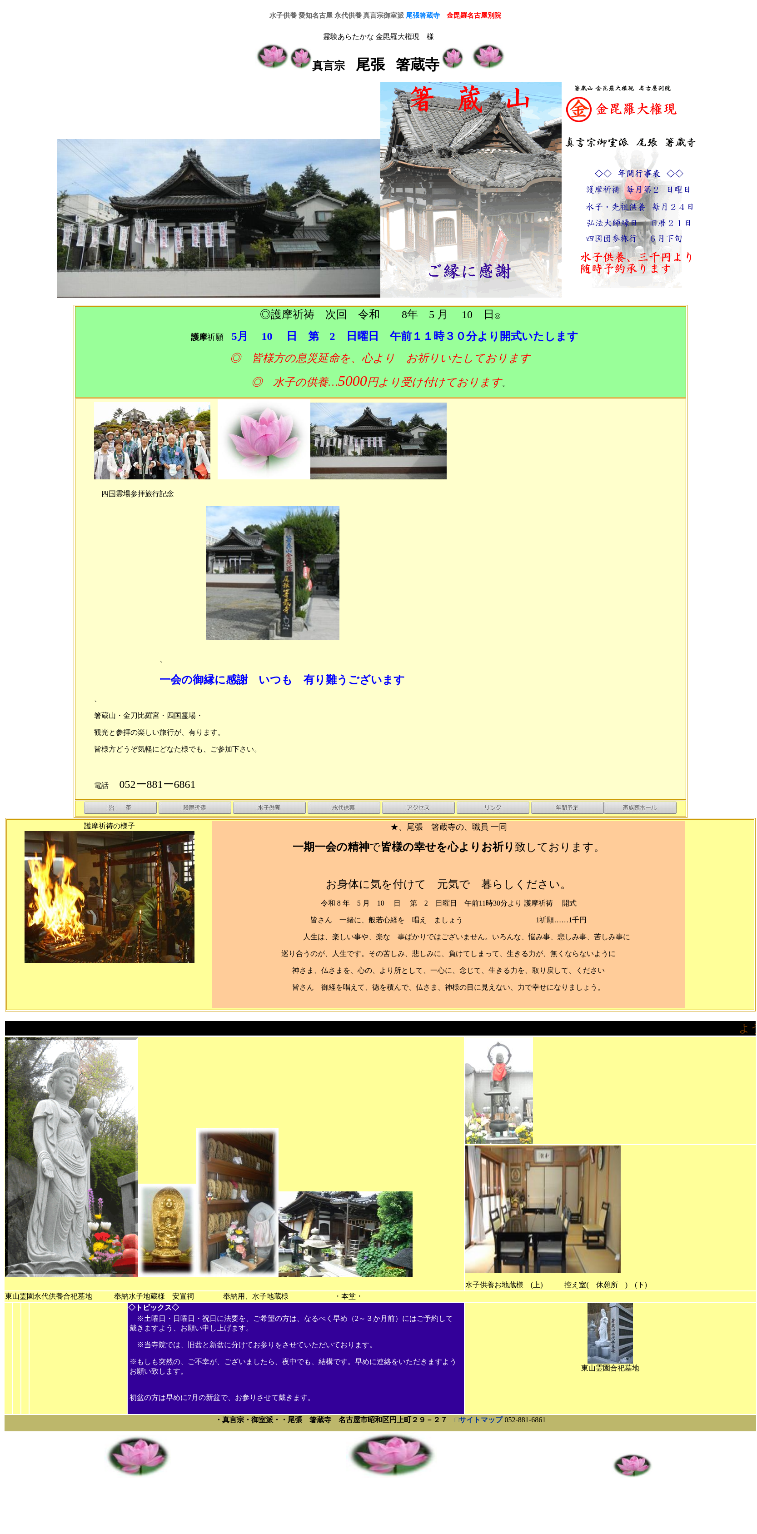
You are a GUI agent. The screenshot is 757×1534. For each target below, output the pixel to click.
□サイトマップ (480, 1420)
